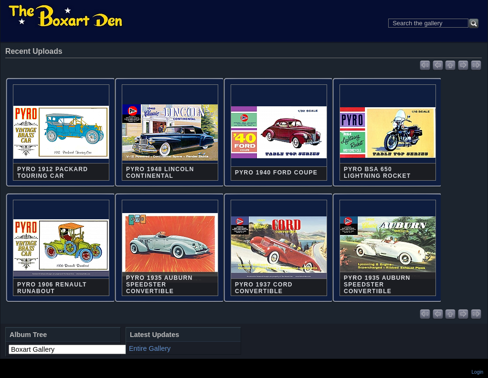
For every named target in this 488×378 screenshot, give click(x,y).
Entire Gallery (149, 348)
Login (477, 372)
